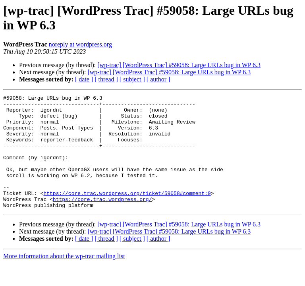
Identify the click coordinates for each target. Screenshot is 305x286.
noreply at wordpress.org (80, 44)
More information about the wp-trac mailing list (64, 278)
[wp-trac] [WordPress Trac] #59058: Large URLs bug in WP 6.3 (179, 65)
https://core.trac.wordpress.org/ (102, 220)
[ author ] (158, 79)
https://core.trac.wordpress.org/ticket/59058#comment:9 (126, 213)
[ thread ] (106, 79)
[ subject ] (132, 79)
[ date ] (84, 79)
